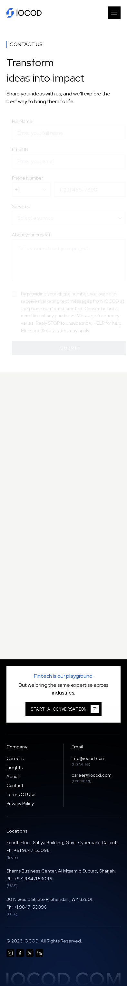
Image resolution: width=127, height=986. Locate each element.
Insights (14, 767)
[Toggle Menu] (114, 12)
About (12, 776)
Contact (14, 785)
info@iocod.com (88, 758)
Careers (15, 758)
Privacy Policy (20, 803)
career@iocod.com (92, 775)
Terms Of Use (20, 794)
